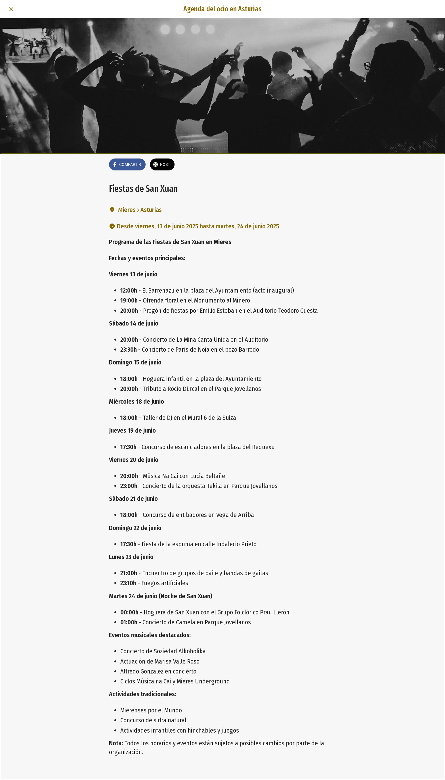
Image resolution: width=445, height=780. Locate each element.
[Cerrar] (11, 9)
